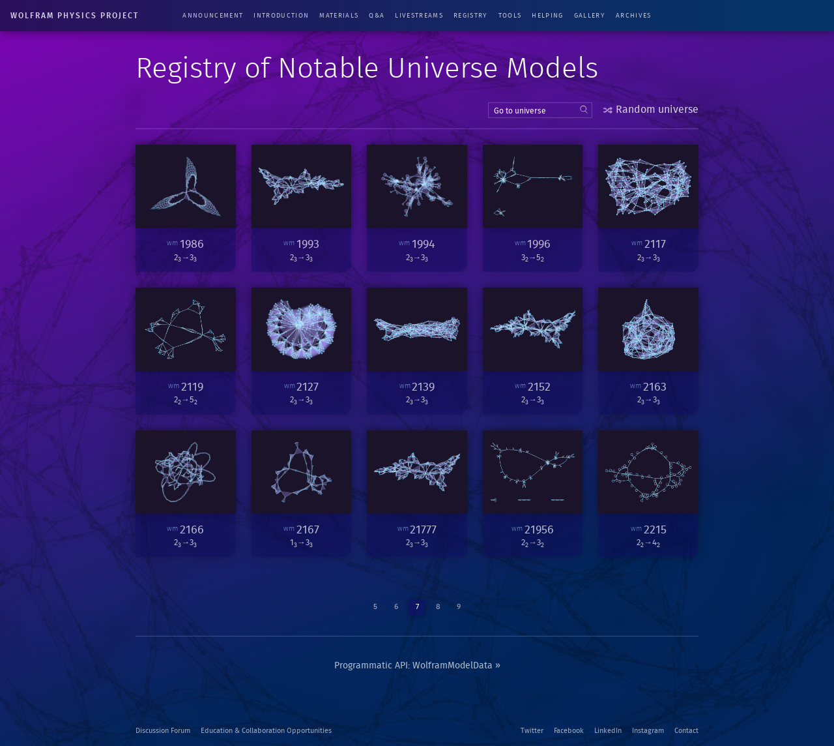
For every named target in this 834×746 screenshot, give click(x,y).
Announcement (212, 15)
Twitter (532, 730)
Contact (686, 730)
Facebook (569, 730)
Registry (470, 15)
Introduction (281, 15)
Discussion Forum (163, 730)
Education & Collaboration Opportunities (266, 730)
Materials (338, 15)
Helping (547, 15)
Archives (634, 15)
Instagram (648, 730)
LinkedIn (608, 730)
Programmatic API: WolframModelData (413, 665)
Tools (510, 15)
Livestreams (419, 15)
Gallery (589, 15)
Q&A (376, 15)
